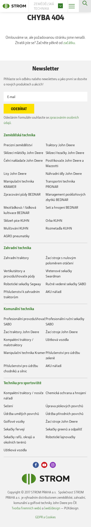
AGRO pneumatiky (17, 236)
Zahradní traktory (16, 257)
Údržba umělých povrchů (21, 413)
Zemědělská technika (19, 134)
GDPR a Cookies (45, 517)
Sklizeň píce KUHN (16, 220)
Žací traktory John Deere (21, 331)
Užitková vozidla (57, 339)
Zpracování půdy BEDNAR (22, 194)
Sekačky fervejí (14, 429)
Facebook (36, 465)
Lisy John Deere (15, 173)
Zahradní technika (17, 247)
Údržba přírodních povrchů (64, 413)
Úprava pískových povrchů (64, 406)
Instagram (53, 465)
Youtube (44, 465)
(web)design (52, 508)
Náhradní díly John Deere (64, 173)
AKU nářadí (53, 291)
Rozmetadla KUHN (59, 228)
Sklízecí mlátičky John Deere (23, 152)
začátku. (69, 42)
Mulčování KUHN (16, 228)
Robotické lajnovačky (60, 437)
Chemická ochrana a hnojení (66, 392)
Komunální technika (19, 308)
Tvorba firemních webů (26, 508)
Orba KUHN (54, 220)
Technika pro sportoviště (22, 382)
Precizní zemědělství (18, 145)
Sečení (8, 406)
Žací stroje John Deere (62, 331)
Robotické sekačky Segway (22, 284)
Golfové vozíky (14, 421)
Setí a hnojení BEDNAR (62, 207)
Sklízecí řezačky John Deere (65, 152)
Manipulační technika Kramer (24, 352)
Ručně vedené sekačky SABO (66, 284)
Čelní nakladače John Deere (23, 160)
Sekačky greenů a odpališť (64, 429)
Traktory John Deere (60, 145)
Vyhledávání (85, 6)
